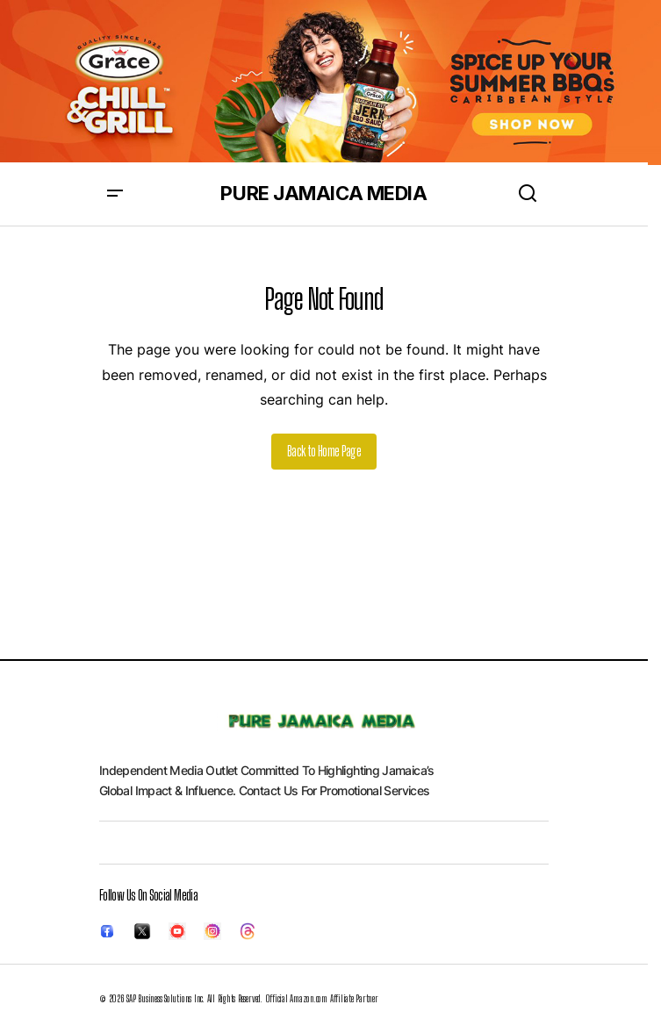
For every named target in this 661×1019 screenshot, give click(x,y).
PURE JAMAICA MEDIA (323, 193)
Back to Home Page (324, 450)
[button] (115, 194)
